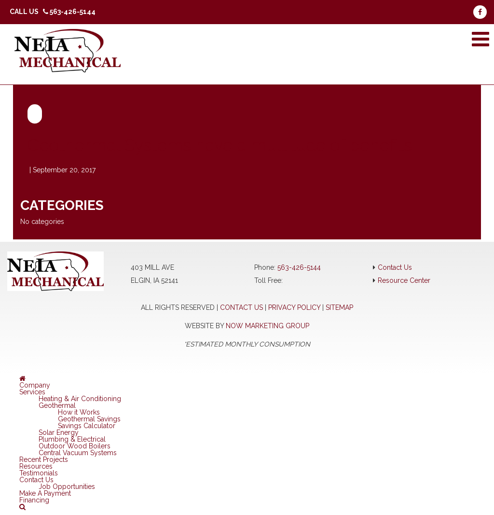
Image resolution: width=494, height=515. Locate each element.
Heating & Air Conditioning (80, 399)
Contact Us (395, 267)
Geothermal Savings (89, 419)
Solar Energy (59, 432)
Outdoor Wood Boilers (74, 446)
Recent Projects (43, 459)
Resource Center (404, 280)
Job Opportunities (67, 486)
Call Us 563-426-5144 (53, 11)
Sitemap (339, 307)
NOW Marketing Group (267, 326)
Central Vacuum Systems (78, 453)
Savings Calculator (86, 426)
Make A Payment (45, 493)
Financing (34, 500)
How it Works (79, 412)
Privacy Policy (294, 307)
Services (32, 392)
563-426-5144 (299, 267)
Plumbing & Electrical (72, 439)
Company (34, 385)
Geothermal (57, 405)
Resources (36, 466)
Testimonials (38, 473)
